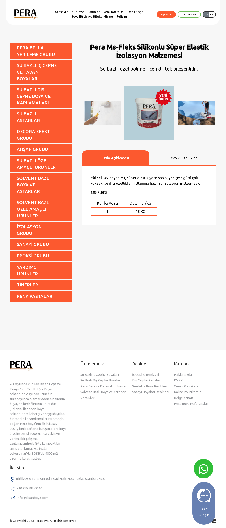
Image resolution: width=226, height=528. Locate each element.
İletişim (121, 16)
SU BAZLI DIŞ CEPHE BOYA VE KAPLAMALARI (34, 96)
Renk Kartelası (113, 12)
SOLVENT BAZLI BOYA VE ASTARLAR (34, 185)
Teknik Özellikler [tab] (183, 158)
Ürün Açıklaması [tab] (115, 158)
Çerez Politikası (186, 386)
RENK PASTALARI (35, 296)
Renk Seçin (135, 12)
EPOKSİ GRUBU (33, 255)
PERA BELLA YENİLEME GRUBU (36, 51)
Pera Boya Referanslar (191, 403)
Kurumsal (78, 12)
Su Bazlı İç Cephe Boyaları (99, 374)
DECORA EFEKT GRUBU (33, 135)
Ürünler (94, 12)
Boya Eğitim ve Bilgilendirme (92, 16)
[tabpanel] (149, 195)
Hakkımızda (183, 374)
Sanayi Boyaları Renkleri (150, 392)
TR (206, 14)
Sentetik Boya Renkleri (149, 386)
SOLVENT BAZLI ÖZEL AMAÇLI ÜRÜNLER (34, 209)
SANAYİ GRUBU (33, 244)
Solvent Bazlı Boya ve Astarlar (103, 392)
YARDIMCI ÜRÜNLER (27, 270)
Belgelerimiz (184, 398)
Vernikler (87, 398)
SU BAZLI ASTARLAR (28, 117)
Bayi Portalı (166, 14)
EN (211, 14)
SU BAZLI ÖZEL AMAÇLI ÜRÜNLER (36, 164)
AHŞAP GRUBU (32, 149)
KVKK (178, 380)
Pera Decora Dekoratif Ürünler (103, 386)
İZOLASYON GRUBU (29, 230)
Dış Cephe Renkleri (146, 380)
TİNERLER (27, 284)
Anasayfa (61, 12)
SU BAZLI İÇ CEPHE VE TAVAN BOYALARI (37, 72)
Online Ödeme (189, 14)
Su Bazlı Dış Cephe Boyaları (100, 380)
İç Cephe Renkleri (145, 374)
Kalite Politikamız (187, 392)
